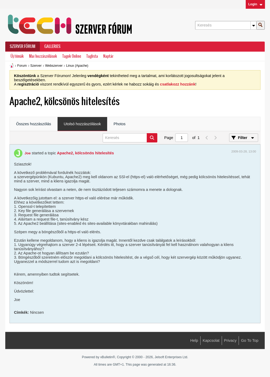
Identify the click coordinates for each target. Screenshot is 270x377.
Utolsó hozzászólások (82, 124)
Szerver (36, 66)
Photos (119, 124)
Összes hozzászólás (33, 124)
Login (255, 4)
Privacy (230, 340)
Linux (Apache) (77, 66)
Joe (28, 153)
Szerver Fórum (22, 46)
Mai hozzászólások (43, 56)
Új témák (17, 56)
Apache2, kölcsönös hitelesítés (85, 153)
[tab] (34, 124)
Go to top (249, 340)
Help (194, 340)
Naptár (108, 56)
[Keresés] (225, 25)
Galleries (52, 46)
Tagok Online (71, 56)
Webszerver (54, 66)
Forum (22, 66)
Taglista (92, 56)
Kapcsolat (211, 340)
